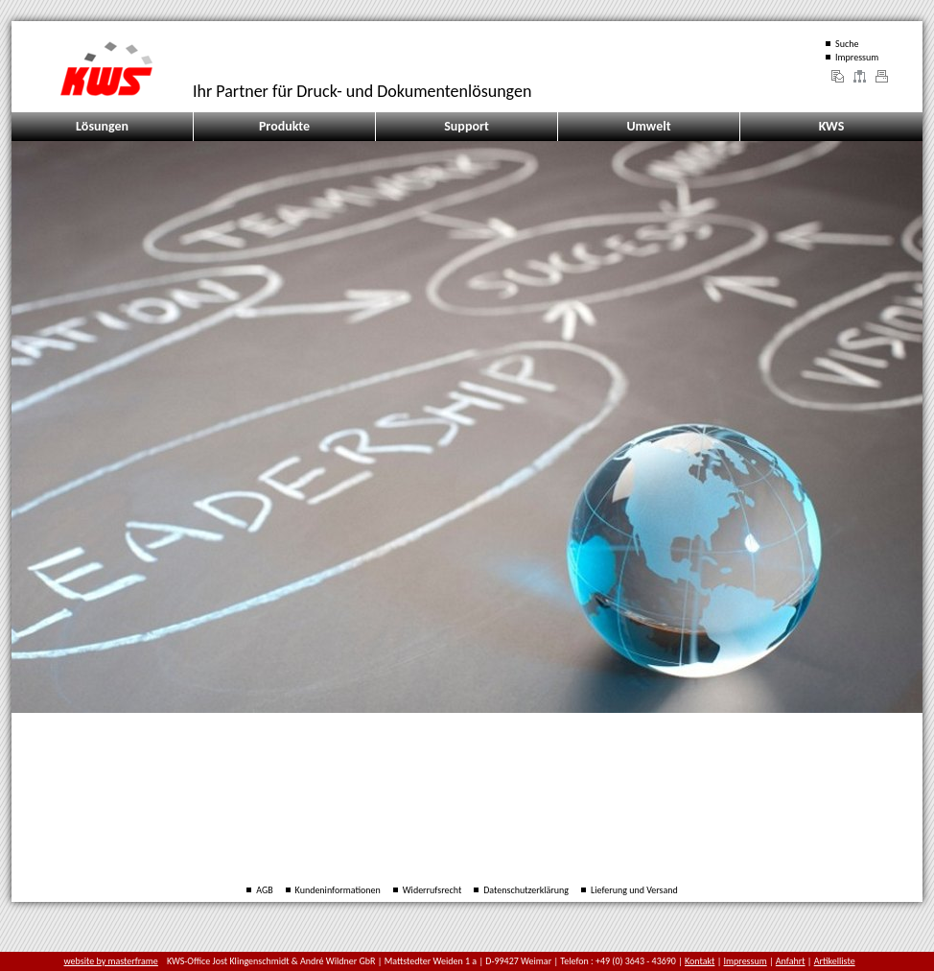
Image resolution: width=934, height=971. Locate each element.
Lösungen (102, 126)
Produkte (284, 126)
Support (466, 126)
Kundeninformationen (338, 890)
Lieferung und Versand (634, 890)
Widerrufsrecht (432, 890)
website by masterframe (111, 961)
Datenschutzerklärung (526, 890)
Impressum (856, 57)
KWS (832, 126)
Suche (846, 43)
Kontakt (699, 961)
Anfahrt (791, 961)
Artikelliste (834, 961)
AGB (264, 890)
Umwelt (648, 126)
